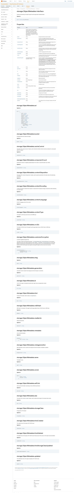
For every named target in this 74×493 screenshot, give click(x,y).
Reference (37, 8)
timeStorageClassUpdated (21, 98)
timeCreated (19, 94)
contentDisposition (20, 44)
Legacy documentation (57, 489)
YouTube (35, 486)
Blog (65, 1)
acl (17, 29)
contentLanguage (20, 51)
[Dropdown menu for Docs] (30, 1)
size (17, 90)
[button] (5, 7)
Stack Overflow (56, 483)
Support (33, 1)
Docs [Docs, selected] (28, 1)
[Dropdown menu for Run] (17, 1)
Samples (15, 485)
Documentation (4, 4)
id (17, 71)
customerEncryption (20, 57)
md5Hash (18, 75)
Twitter (35, 485)
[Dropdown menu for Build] (12, 1)
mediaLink (18, 78)
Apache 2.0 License (21, 468)
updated (18, 100)
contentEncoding (19, 48)
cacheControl (19, 38)
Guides (15, 482)
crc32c (18, 55)
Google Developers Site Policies (33, 468)
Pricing (24, 1)
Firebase (18, 8)
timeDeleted (19, 96)
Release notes (56, 486)
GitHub (15, 488)
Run (15, 1)
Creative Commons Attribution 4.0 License (42, 467)
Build (10, 1)
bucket (18, 36)
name (18, 84)
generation (18, 68)
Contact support (56, 482)
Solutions (20, 1)
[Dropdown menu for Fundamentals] (11, 6)
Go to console (70, 1)
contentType (19, 53)
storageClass (19, 92)
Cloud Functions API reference (16, 4)
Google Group (56, 485)
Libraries (15, 486)
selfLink (18, 87)
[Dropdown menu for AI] (15, 6)
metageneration (19, 81)
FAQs (55, 488)
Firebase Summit (36, 483)
